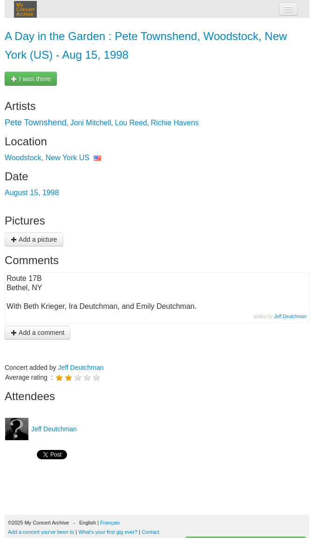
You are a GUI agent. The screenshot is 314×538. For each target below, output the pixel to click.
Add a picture (34, 239)
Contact (150, 532)
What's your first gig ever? (107, 532)
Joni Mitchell (90, 123)
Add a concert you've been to (41, 532)
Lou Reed (131, 123)
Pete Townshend (36, 122)
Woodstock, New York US (47, 158)
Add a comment (37, 332)
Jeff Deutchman (290, 316)
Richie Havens (175, 123)
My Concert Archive (25, 9)
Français (110, 522)
